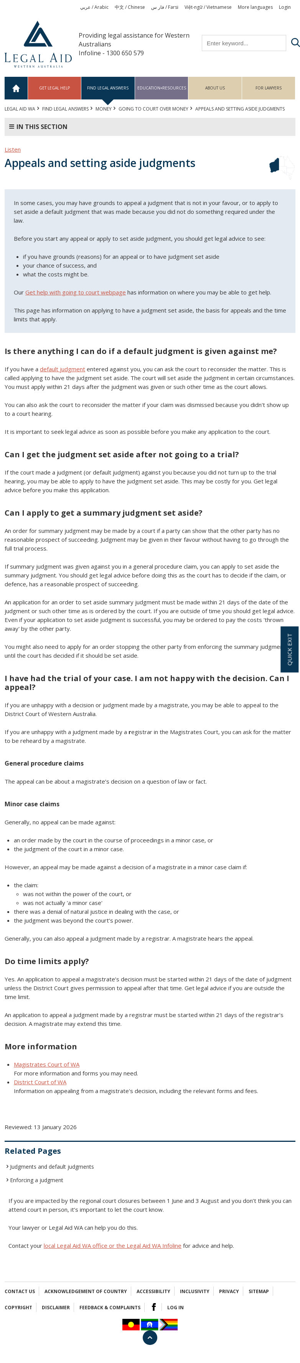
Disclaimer (56, 1307)
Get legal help (54, 88)
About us (215, 88)
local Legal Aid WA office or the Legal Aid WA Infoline (112, 1245)
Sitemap (259, 1291)
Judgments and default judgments (52, 1166)
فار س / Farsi (164, 7)
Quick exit (289, 650)
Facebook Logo (154, 1307)
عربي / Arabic (94, 7)
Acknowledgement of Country (86, 1291)
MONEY (104, 109)
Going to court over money (153, 109)
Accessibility (153, 1291)
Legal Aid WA (20, 109)
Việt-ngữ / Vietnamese (208, 7)
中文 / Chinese (130, 7)
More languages (255, 7)
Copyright (18, 1307)
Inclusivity (194, 1291)
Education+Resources (161, 88)
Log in (175, 1307)
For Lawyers (268, 88)
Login (285, 7)
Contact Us (20, 1291)
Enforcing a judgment (36, 1180)
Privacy (229, 1291)
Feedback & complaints (109, 1307)
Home (16, 88)
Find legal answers (108, 88)
